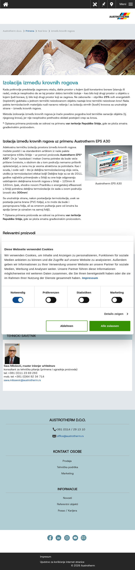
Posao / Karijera (67, 510)
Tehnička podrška (67, 467)
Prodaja (67, 461)
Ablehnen (66, 325)
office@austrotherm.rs (70, 436)
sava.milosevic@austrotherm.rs (22, 380)
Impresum (45, 556)
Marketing (67, 473)
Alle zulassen (110, 325)
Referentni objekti (67, 504)
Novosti (67, 498)
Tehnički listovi (96, 5)
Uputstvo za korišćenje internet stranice (62, 562)
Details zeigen (113, 313)
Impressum (90, 278)
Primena (30, 30)
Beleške (103, 4)
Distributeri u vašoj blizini (112, 4)
